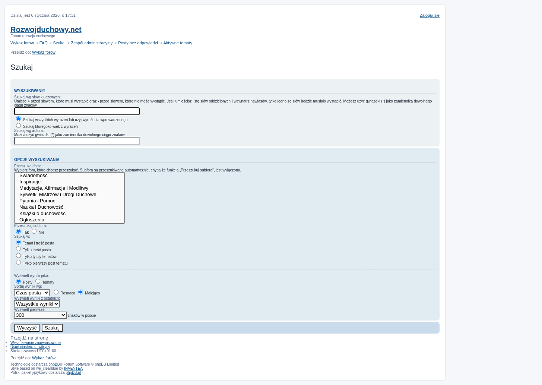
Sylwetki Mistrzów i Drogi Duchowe (69, 195)
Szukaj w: (22, 236)
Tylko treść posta (33, 250)
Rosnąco (64, 293)
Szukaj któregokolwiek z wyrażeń (47, 126)
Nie (38, 232)
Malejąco (89, 293)
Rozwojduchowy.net (46, 29)
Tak (22, 232)
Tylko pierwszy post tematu (42, 263)
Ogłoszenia (69, 220)
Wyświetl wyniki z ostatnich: (37, 298)
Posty (24, 282)
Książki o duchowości (69, 214)
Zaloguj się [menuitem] (430, 15)
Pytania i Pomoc (69, 201)
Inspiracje (69, 182)
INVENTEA (73, 368)
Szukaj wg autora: (29, 131)
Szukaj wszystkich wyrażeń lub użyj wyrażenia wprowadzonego (71, 120)
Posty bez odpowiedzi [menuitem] (138, 43)
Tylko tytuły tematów (36, 257)
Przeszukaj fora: (27, 166)
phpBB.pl (73, 372)
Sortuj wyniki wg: (28, 286)
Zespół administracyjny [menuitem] (91, 43)
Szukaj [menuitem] (59, 43)
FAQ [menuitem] (43, 43)
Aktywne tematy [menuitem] (177, 43)
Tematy (44, 282)
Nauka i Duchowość (69, 207)
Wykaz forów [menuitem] (22, 43)
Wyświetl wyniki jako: (31, 276)
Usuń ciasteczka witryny (30, 347)
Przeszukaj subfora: (30, 226)
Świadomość (69, 176)
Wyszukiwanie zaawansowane (35, 343)
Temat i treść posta (35, 243)
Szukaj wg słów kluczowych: (37, 97)
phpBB (54, 364)
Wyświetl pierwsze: (29, 309)
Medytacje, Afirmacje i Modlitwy (69, 188)
